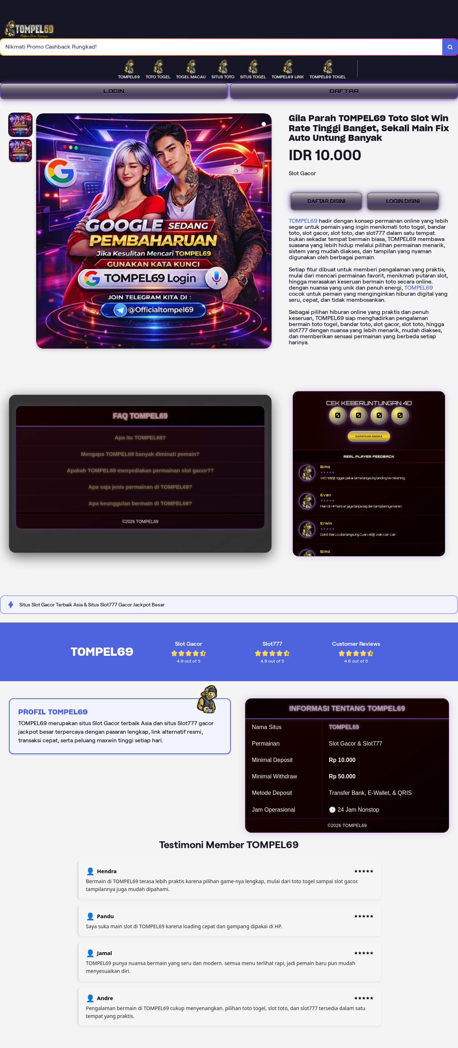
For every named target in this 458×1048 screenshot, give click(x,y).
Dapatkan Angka (369, 436)
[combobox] (221, 47)
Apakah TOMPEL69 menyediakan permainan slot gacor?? (140, 470)
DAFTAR (344, 91)
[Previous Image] (42, 232)
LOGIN (114, 91)
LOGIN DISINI (403, 201)
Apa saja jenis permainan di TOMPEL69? (140, 487)
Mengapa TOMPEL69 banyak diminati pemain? (140, 454)
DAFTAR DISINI (326, 201)
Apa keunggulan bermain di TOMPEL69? (140, 503)
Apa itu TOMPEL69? (140, 437)
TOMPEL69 (303, 221)
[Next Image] (266, 232)
